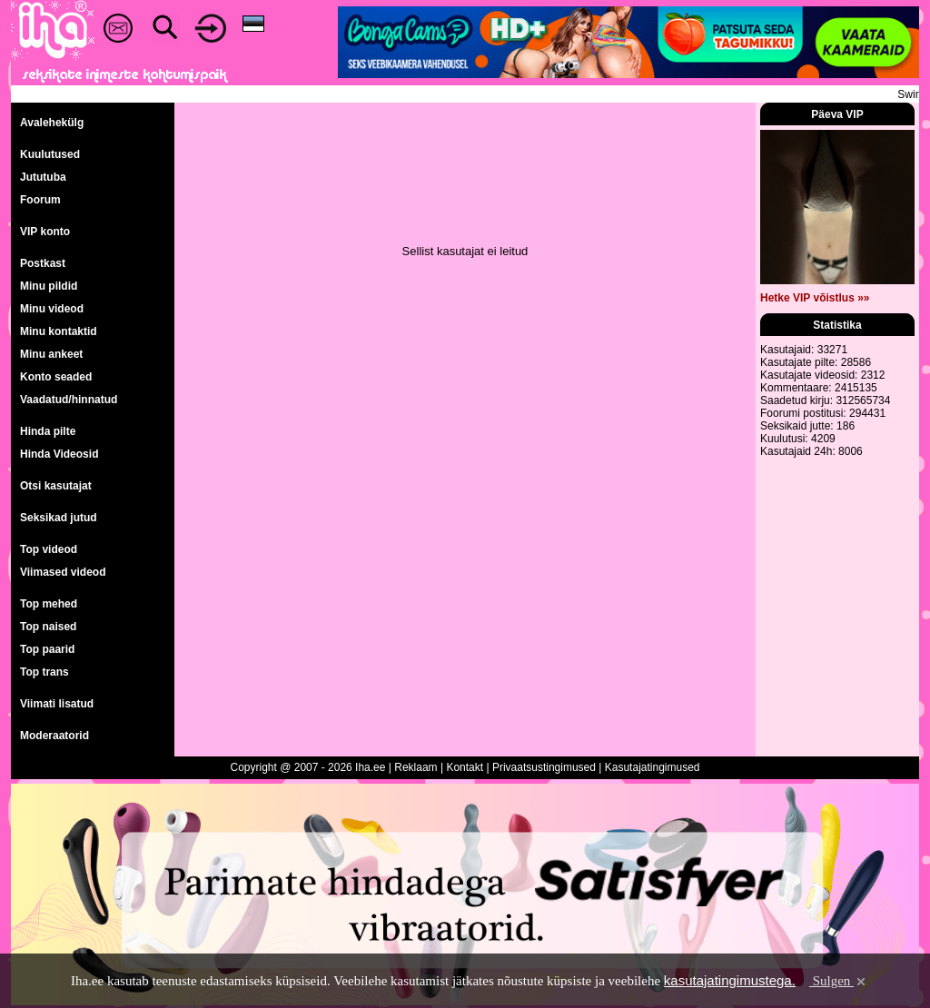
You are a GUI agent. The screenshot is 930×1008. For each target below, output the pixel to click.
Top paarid (47, 649)
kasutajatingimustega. (730, 980)
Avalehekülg (52, 122)
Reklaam (415, 767)
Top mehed (48, 604)
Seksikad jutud (58, 517)
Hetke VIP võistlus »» (815, 298)
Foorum (40, 199)
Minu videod (52, 308)
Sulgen (838, 980)
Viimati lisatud (57, 703)
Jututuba (43, 177)
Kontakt (464, 767)
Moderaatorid (54, 735)
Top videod (48, 549)
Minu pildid (48, 286)
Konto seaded (56, 377)
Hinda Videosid (59, 454)
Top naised (48, 626)
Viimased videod (62, 572)
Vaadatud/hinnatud (68, 399)
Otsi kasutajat (56, 485)
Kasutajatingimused (652, 767)
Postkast (42, 263)
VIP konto (45, 231)
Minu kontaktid (58, 331)
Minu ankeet (51, 354)
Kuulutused (50, 154)
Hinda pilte (47, 431)
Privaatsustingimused (544, 767)
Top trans (44, 672)
